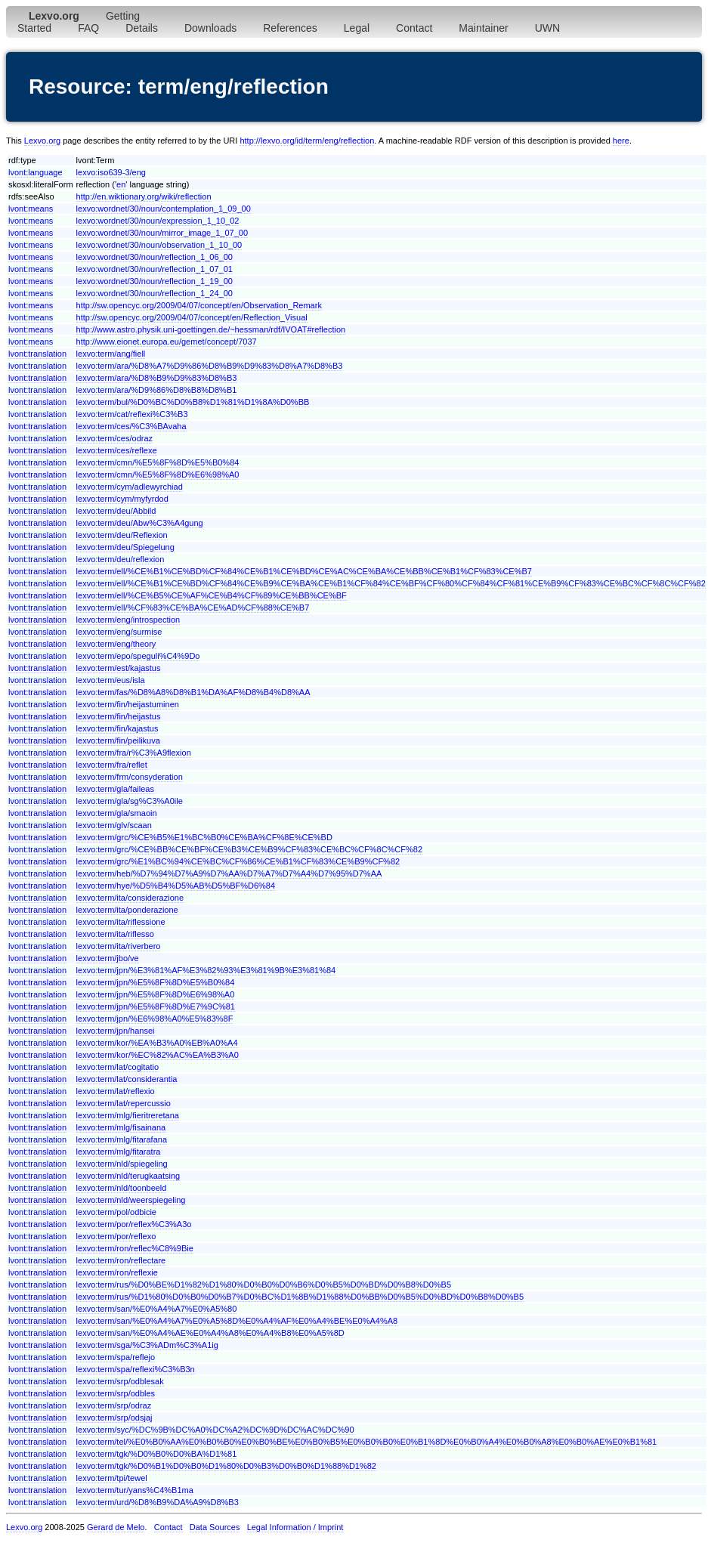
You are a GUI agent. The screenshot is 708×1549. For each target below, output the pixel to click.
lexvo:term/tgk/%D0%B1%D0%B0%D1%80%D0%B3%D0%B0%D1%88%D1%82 (226, 1465)
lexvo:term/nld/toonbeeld (121, 1187)
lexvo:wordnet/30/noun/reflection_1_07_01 (154, 269)
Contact (414, 28)
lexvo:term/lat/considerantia (127, 1079)
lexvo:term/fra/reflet (111, 764)
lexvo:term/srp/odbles (116, 1393)
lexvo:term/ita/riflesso (115, 933)
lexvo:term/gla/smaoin (116, 813)
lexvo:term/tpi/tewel (111, 1478)
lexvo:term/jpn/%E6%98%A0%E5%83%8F (154, 1018)
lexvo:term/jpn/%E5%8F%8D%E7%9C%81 (155, 1006)
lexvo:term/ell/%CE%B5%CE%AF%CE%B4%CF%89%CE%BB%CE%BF (211, 595)
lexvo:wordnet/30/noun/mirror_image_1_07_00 (162, 232)
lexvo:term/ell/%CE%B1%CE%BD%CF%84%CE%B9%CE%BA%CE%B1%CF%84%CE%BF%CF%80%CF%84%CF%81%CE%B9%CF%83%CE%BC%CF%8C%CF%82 (391, 583)
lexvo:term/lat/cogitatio (117, 1066)
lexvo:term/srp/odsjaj (114, 1417)
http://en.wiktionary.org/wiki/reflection (144, 196)
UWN (547, 28)
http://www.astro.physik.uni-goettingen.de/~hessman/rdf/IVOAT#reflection (211, 329)
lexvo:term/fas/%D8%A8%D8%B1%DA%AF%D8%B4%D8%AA (193, 692)
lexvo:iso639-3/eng (111, 172)
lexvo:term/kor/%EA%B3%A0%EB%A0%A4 (157, 1042)
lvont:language (35, 172)
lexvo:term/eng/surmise (119, 631)
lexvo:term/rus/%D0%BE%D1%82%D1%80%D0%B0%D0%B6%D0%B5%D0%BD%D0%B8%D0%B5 (263, 1284)
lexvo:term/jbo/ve (107, 958)
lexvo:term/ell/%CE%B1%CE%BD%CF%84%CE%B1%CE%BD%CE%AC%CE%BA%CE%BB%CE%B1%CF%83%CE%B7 (304, 571)
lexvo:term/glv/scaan (114, 825)
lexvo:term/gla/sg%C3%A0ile (129, 800)
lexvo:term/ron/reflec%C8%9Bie (134, 1248)
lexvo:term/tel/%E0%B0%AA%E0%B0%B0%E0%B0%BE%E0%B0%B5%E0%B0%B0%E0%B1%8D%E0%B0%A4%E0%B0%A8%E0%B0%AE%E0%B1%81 (366, 1441)
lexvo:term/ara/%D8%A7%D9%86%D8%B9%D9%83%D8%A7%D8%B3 (209, 365)
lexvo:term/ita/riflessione (120, 921)
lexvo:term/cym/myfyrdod (122, 498)
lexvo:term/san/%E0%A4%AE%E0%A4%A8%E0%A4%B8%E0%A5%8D (210, 1332)
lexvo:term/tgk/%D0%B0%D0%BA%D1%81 (156, 1453)
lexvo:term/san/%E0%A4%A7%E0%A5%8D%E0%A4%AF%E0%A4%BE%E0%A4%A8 (237, 1320)
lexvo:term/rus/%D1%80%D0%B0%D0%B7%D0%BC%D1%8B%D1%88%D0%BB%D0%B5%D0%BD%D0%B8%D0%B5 (300, 1296)
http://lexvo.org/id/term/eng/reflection (307, 140)
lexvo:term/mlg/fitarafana (121, 1139)
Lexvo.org (42, 140)
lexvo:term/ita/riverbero (118, 946)
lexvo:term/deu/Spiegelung (125, 547)
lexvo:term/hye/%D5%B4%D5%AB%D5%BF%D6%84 (176, 885)
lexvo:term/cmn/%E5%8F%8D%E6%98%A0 (158, 474)
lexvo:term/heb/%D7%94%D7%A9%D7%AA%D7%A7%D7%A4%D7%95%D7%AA (229, 873)
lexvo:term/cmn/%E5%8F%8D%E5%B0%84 (158, 462)
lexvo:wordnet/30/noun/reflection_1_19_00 (154, 281)
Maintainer (483, 28)
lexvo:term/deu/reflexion (120, 559)
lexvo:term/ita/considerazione (130, 897)
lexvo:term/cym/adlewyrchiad (129, 486)
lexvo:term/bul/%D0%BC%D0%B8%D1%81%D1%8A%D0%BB (193, 402)
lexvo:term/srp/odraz (114, 1405)
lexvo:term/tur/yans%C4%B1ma (134, 1490)
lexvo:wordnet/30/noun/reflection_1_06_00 (154, 256)
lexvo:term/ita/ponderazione (127, 909)
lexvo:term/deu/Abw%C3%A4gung (139, 522)
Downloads (210, 28)
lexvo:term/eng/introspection (128, 619)
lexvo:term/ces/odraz (114, 438)
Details (141, 28)
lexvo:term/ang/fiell (111, 353)
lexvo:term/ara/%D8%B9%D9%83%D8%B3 (156, 377)
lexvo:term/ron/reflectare (121, 1260)
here (621, 140)
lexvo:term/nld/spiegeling (122, 1163)
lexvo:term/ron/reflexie (117, 1272)
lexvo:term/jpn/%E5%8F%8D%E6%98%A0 (155, 994)
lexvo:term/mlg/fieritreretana (127, 1115)
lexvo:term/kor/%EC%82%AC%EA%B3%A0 (157, 1054)
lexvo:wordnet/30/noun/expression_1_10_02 (158, 220)
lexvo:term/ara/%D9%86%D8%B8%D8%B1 (156, 389)
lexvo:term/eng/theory (116, 643)
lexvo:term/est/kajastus (118, 667)
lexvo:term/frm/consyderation (129, 776)
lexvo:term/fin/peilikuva (118, 740)
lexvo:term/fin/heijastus (118, 716)
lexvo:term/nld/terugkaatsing (128, 1175)
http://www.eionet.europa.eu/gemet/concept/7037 (166, 341)
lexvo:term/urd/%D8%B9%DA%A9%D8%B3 (157, 1502)
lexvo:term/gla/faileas (115, 788)
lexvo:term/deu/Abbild (116, 510)
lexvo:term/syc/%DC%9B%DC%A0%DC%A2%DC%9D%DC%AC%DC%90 (215, 1429)
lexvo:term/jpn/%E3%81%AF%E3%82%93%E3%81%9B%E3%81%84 (206, 970)
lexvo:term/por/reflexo (116, 1236)
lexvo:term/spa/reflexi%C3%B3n (135, 1369)
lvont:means (30, 208)
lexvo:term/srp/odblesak (120, 1381)
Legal (356, 28)
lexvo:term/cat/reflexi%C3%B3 (132, 414)
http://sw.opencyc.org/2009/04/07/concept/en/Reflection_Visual (192, 317)
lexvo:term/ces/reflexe (116, 450)
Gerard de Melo (115, 1527)
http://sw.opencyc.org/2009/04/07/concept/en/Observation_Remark (199, 305)
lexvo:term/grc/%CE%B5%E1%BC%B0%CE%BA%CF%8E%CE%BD (204, 837)
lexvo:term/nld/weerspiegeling (131, 1199)
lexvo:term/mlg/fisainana (121, 1127)
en (120, 184)
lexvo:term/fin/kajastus (117, 728)
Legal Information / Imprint (295, 1527)
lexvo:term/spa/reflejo (116, 1357)
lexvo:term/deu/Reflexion (122, 535)
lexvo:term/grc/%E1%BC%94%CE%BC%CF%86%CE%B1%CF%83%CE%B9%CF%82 (238, 861)
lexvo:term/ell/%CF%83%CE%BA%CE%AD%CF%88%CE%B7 (193, 607)
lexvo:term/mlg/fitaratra (118, 1151)
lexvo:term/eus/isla (110, 680)
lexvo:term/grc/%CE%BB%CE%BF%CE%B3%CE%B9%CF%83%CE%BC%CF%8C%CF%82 (249, 849)
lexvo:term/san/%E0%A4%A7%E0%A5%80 (156, 1308)
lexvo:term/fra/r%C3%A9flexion (133, 752)
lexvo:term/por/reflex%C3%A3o (134, 1224)
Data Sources (215, 1527)
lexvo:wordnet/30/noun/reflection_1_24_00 (154, 293)
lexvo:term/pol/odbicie (116, 1212)
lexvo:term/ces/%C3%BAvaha (131, 426)
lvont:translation (37, 353)
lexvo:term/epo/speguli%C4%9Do (138, 655)
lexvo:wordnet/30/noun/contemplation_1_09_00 (163, 208)
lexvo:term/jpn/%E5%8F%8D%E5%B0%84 (155, 982)
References (290, 28)
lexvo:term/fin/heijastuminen (127, 704)
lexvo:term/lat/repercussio (123, 1103)
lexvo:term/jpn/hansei (115, 1030)
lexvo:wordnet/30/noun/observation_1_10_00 (159, 244)
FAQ (88, 28)
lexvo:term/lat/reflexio (115, 1091)
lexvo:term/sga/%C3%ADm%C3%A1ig (147, 1345)
